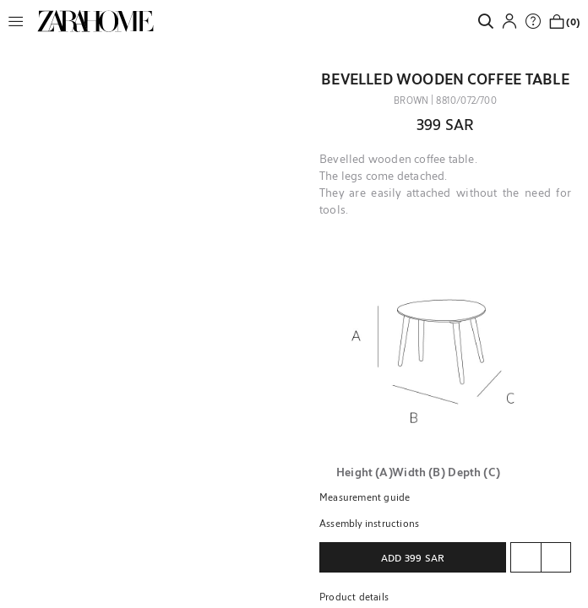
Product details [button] (354, 596)
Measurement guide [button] (364, 496)
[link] (95, 21)
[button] (20, 21)
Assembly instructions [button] (369, 523)
